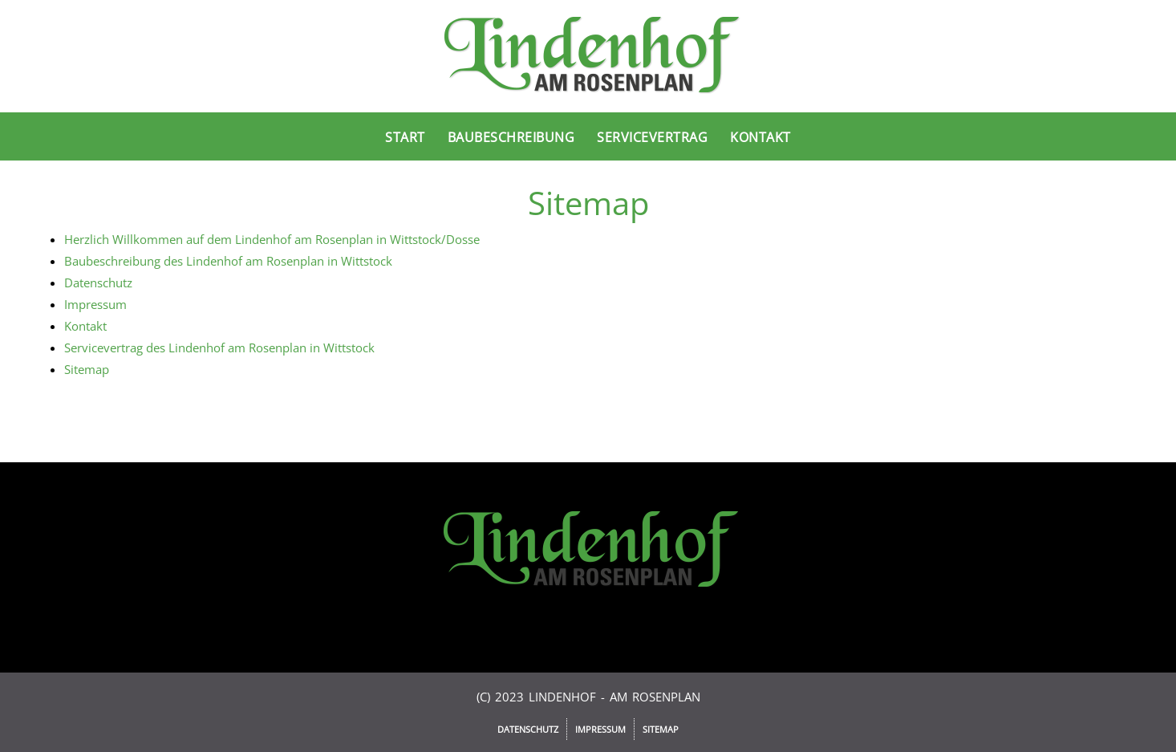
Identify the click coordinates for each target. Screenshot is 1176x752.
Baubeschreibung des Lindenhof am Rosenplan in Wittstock (228, 261)
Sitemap (86, 369)
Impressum (95, 304)
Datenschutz (98, 282)
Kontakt (760, 137)
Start (405, 137)
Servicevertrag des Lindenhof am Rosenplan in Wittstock (219, 347)
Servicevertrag (652, 137)
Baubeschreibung (511, 137)
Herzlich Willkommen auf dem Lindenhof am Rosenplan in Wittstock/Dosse (272, 239)
